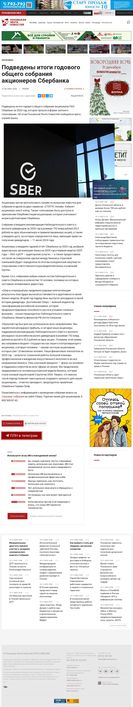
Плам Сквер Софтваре (110, 684)
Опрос (87, 23)
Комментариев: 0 (14, 423)
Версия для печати (37, 423)
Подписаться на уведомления (108, 677)
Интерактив (58, 23)
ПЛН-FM (108, 13)
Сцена (49, 23)
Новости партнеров (105, 454)
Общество (43, 13)
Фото (67, 23)
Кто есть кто (107, 23)
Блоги (81, 23)
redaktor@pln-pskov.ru (74, 680)
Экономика (56, 13)
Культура (67, 13)
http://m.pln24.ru (72, 691)
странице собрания (13, 396)
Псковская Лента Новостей (25, 416)
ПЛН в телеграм (21, 435)
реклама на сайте (124, 13)
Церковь (41, 23)
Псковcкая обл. (12, 13)
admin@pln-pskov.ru (73, 686)
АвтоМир (33, 23)
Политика (32, 13)
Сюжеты (73, 23)
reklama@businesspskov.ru (107, 659)
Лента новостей (118, 626)
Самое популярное (105, 306)
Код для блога (77, 96)
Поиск (129, 22)
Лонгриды (96, 23)
